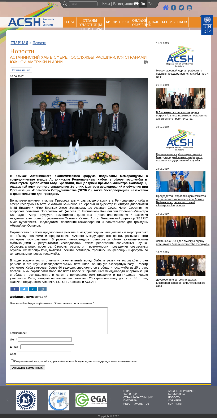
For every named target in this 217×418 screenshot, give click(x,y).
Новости (39, 43)
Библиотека (117, 22)
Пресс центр (160, 33)
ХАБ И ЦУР (130, 394)
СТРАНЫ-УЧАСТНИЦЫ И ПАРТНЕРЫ (90, 24)
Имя (13, 344)
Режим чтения (21, 70)
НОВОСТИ (174, 397)
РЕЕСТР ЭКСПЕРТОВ (182, 33)
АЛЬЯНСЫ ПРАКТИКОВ (182, 391)
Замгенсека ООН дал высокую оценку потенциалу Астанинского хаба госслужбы (183, 242)
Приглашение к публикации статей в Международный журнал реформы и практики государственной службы (179, 157)
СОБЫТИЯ (174, 400)
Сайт (13, 358)
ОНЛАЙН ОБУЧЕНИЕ (139, 22)
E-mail (15, 351)
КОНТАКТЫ (175, 403)
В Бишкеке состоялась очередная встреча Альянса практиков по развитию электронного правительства (182, 115)
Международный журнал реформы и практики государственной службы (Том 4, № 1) (182, 73)
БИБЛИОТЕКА (176, 394)
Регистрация (123, 3)
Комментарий (18, 338)
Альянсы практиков (167, 22)
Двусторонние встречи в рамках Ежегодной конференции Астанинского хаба (180, 282)
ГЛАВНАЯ (19, 43)
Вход (106, 3)
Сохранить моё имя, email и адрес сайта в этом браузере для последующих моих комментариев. (75, 366)
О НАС (70, 22)
